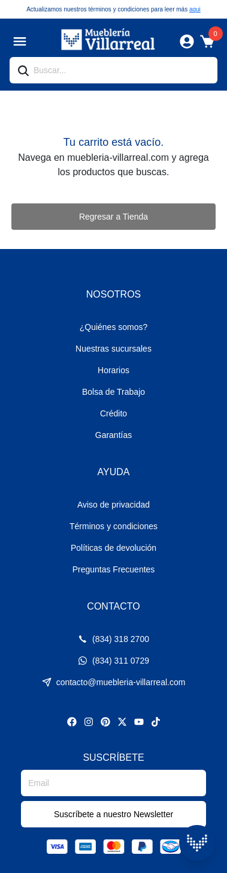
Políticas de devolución (113, 548)
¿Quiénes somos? (114, 327)
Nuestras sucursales (113, 348)
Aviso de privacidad (113, 504)
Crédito (113, 413)
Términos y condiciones (113, 526)
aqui (195, 9)
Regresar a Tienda (113, 216)
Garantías (113, 435)
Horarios (113, 370)
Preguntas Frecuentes (113, 569)
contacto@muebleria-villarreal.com (114, 682)
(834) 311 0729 (113, 660)
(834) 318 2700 (113, 639)
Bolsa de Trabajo (113, 392)
